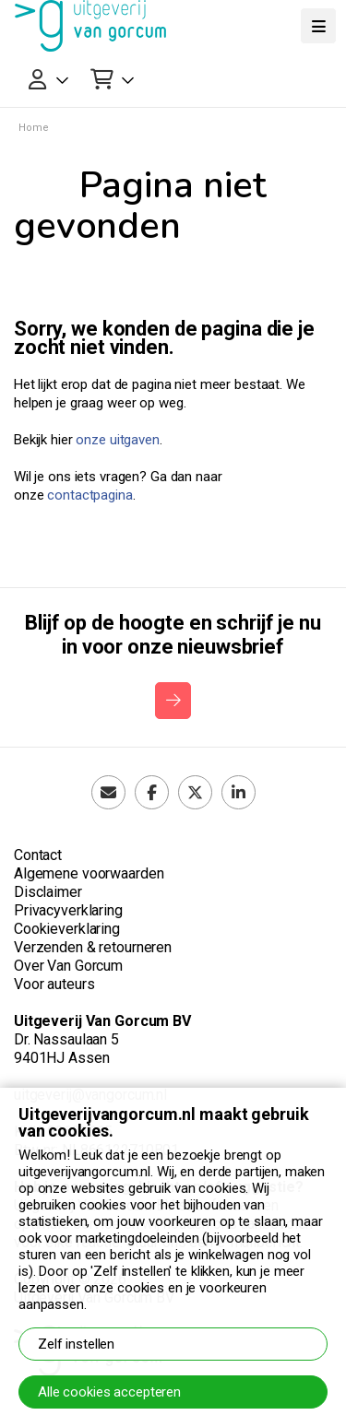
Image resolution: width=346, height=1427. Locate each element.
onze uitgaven (117, 439)
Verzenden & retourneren (93, 947)
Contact (38, 855)
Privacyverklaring (68, 910)
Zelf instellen (76, 1344)
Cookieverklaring (67, 929)
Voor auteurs (54, 984)
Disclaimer (48, 892)
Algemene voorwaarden (88, 873)
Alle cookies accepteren (109, 1392)
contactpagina (89, 495)
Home (33, 128)
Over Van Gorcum (68, 965)
